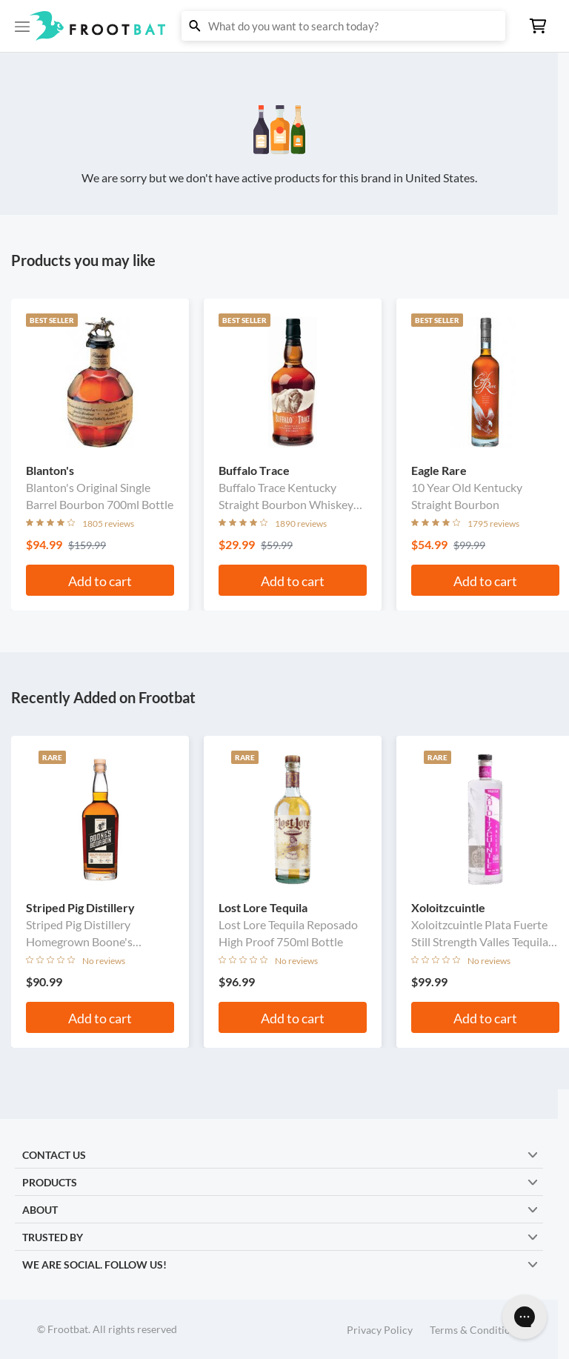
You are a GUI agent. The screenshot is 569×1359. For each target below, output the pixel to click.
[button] (284, 26)
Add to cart (100, 581)
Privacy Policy (380, 1329)
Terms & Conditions (475, 1329)
